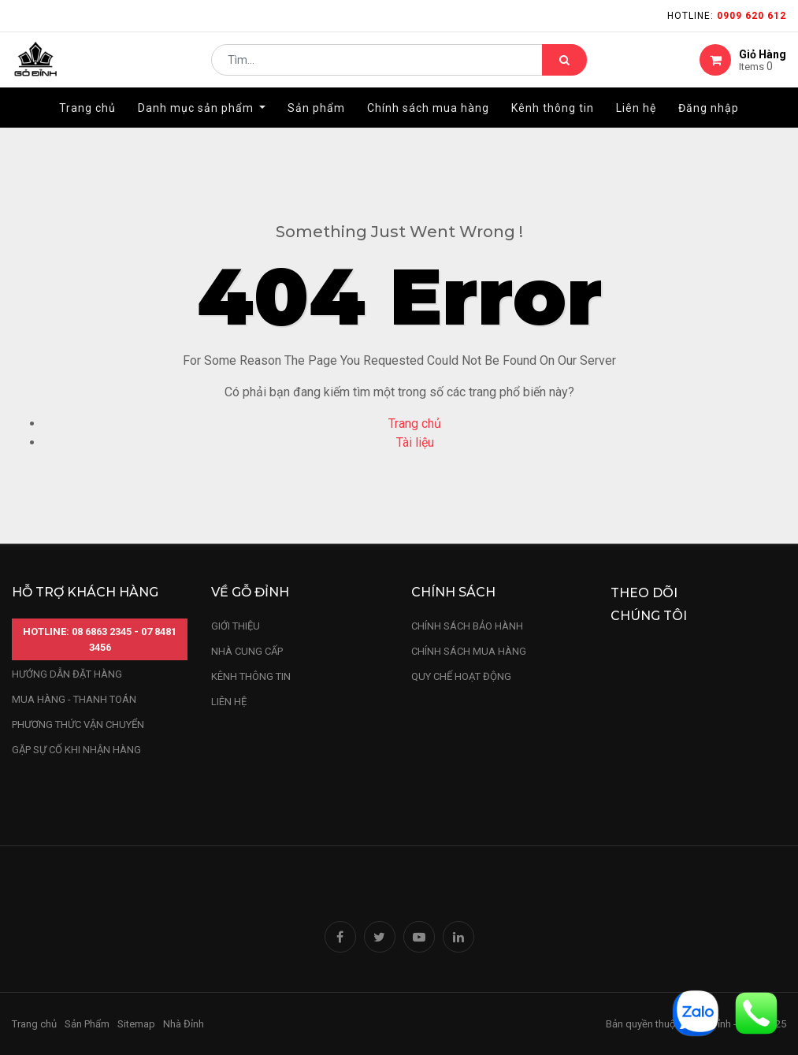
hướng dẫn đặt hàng (67, 674)
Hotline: (726, 15)
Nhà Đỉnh (184, 1024)
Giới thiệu (236, 626)
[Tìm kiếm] (564, 68)
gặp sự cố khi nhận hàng (76, 750)
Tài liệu (415, 442)
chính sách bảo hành (467, 626)
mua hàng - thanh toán (74, 699)
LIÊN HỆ (229, 702)
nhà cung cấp (247, 651)
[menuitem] (87, 123)
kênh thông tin (251, 676)
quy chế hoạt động (461, 676)
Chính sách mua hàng (468, 651)
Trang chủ (414, 423)
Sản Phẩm (87, 1024)
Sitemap (136, 1024)
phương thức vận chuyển (78, 724)
